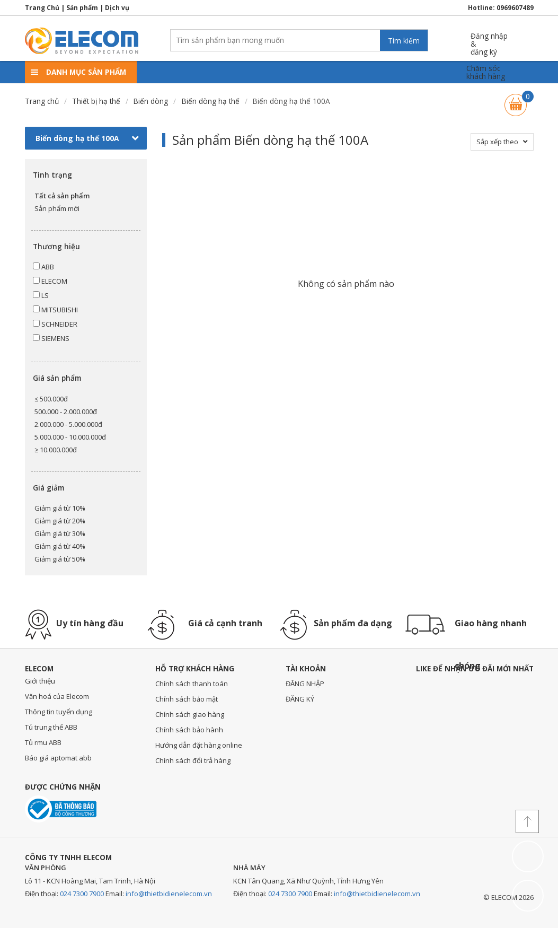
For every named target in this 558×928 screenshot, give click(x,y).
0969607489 (515, 7)
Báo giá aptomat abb (58, 758)
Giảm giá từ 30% (59, 533)
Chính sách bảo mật (186, 699)
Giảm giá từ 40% (59, 546)
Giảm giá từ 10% (59, 508)
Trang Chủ (42, 7)
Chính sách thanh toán (191, 683)
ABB (43, 266)
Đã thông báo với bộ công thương (60, 808)
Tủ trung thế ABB (51, 727)
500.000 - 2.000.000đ (65, 411)
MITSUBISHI (55, 309)
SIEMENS (51, 338)
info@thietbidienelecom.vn (169, 893)
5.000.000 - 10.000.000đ (70, 437)
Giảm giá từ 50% (59, 559)
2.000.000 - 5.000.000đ (68, 424)
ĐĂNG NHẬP (305, 683)
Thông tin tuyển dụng (58, 711)
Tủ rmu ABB (43, 742)
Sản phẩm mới (56, 208)
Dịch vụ (117, 7)
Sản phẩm (82, 7)
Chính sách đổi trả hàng (193, 760)
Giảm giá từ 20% (59, 521)
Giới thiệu (40, 681)
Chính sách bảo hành (189, 729)
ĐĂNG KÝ (300, 699)
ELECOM (50, 281)
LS (41, 295)
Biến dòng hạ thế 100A (87, 138)
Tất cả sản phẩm (62, 195)
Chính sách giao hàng (189, 714)
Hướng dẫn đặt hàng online (198, 745)
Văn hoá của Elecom (57, 696)
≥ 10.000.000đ (55, 449)
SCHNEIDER (55, 324)
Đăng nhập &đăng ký (489, 40)
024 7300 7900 (82, 893)
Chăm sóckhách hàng (485, 72)
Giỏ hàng (515, 100)
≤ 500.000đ (51, 399)
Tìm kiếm (404, 41)
